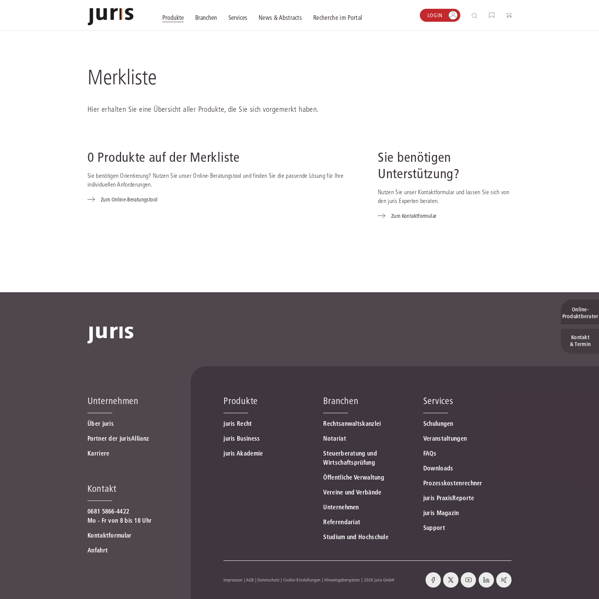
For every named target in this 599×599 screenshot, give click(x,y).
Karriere (98, 453)
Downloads (438, 468)
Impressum (233, 580)
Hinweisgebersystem (342, 580)
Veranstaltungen (445, 438)
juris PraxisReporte (448, 498)
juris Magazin (441, 513)
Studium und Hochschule (356, 537)
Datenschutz (268, 580)
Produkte (240, 400)
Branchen (340, 400)
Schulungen (438, 423)
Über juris (100, 423)
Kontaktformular (109, 535)
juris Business (241, 438)
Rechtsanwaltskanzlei (352, 423)
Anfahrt (97, 550)
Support (434, 527)
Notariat (334, 438)
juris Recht (237, 423)
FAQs (429, 453)
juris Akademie (243, 453)
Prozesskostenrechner (452, 483)
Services (438, 400)
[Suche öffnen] (476, 15)
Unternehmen (341, 507)
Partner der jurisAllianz (118, 438)
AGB (250, 580)
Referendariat (341, 522)
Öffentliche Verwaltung (353, 477)
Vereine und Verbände (352, 492)
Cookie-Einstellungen (302, 580)
